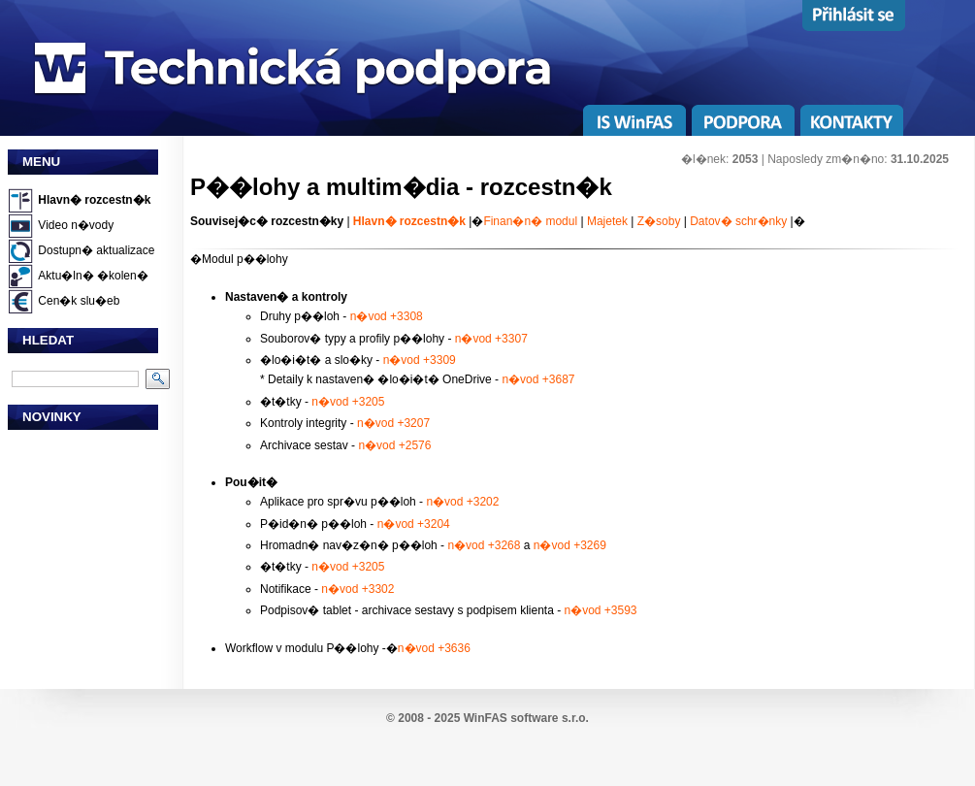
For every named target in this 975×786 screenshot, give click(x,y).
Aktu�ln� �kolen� (92, 275)
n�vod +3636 (434, 648)
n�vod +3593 (600, 610)
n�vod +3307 (491, 338)
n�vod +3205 (347, 402)
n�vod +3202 (462, 501)
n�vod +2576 (394, 445)
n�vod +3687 (538, 379)
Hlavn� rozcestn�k (94, 200)
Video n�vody (76, 225)
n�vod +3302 (357, 589)
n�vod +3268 (483, 545)
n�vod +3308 (386, 316)
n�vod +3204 (413, 524)
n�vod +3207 (393, 423)
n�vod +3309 (419, 360)
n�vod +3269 (570, 545)
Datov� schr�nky (738, 221)
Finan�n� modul (530, 221)
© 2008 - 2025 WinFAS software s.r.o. (487, 718)
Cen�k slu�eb (78, 301)
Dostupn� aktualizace (96, 250)
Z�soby (659, 221)
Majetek (607, 221)
